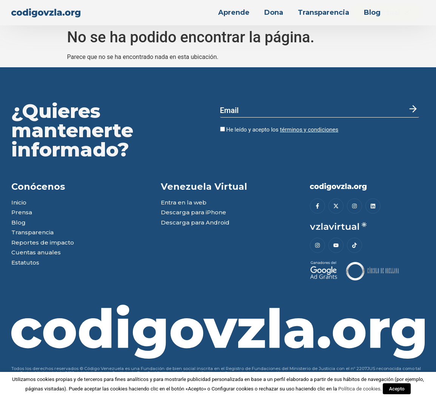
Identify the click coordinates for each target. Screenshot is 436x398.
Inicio (18, 203)
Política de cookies (359, 389)
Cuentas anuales (36, 252)
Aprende (234, 12)
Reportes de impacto (42, 243)
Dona (273, 12)
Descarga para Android (195, 223)
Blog (372, 12)
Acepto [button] (396, 389)
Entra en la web (183, 203)
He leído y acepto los (279, 129)
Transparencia (323, 12)
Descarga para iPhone (193, 212)
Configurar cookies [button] (232, 389)
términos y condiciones (309, 129)
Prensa (21, 212)
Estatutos (25, 263)
